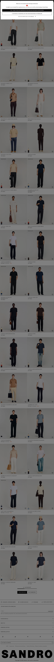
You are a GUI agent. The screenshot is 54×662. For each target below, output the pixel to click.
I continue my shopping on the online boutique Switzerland (27, 13)
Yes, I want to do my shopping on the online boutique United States (27, 10)
